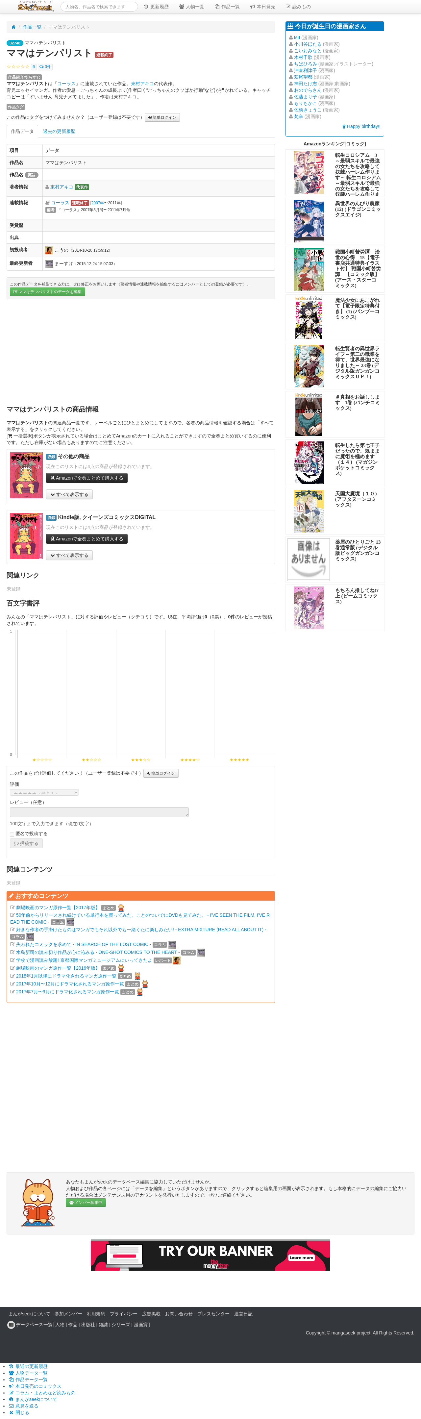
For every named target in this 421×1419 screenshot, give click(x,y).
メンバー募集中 (85, 1202)
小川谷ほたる (308, 44)
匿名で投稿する (29, 834)
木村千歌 (303, 57)
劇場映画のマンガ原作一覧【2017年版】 (58, 907)
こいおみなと (308, 50)
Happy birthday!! (361, 126)
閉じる (18, 1412)
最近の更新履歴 (28, 1366)
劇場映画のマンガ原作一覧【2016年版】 (58, 968)
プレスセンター (213, 1313)
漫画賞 (141, 1324)
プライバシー (123, 1313)
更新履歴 (156, 6)
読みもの (298, 6)
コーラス (66, 83)
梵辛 (298, 116)
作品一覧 (227, 6)
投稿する (26, 843)
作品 (72, 1324)
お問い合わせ (179, 1313)
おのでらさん (308, 90)
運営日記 (243, 1313)
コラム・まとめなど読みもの (41, 1392)
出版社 (88, 1324)
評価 (14, 784)
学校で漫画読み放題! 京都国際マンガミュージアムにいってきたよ (84, 960)
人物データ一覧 (28, 1373)
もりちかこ (305, 103)
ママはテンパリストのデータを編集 (47, 291)
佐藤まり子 (305, 96)
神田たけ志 (305, 83)
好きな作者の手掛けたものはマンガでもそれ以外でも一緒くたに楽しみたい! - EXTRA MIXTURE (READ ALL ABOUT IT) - (141, 929)
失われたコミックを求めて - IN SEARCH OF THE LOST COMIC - (83, 944)
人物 (59, 1324)
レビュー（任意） (28, 802)
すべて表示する (69, 494)
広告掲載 (151, 1313)
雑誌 (103, 1324)
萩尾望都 (303, 77)
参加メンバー (68, 1313)
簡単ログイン (162, 117)
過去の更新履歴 (59, 131)
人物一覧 (191, 6)
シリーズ (120, 1324)
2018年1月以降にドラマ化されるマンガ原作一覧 (66, 976)
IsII (297, 37)
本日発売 (262, 6)
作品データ (22, 131)
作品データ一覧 (28, 1379)
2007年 (97, 203)
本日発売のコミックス (35, 1386)
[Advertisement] (141, 352)
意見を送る (23, 1405)
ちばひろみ (305, 63)
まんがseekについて (29, 1313)
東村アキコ (142, 83)
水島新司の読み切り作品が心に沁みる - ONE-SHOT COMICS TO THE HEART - (98, 952)
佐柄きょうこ (308, 109)
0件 (45, 67)
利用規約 (96, 1313)
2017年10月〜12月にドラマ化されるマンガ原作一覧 (70, 983)
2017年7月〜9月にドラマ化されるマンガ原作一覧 (67, 991)
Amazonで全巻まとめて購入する (86, 478)
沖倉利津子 (305, 70)
